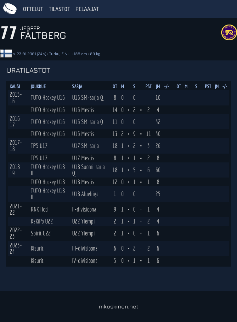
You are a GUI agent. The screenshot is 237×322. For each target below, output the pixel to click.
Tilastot (59, 8)
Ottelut (33, 8)
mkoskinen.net (118, 306)
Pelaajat (87, 8)
